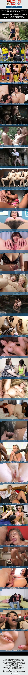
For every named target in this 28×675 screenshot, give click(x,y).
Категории (9, 6)
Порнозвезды (18, 6)
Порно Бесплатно (18, 16)
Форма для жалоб (14, 673)
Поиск (13, 6)
